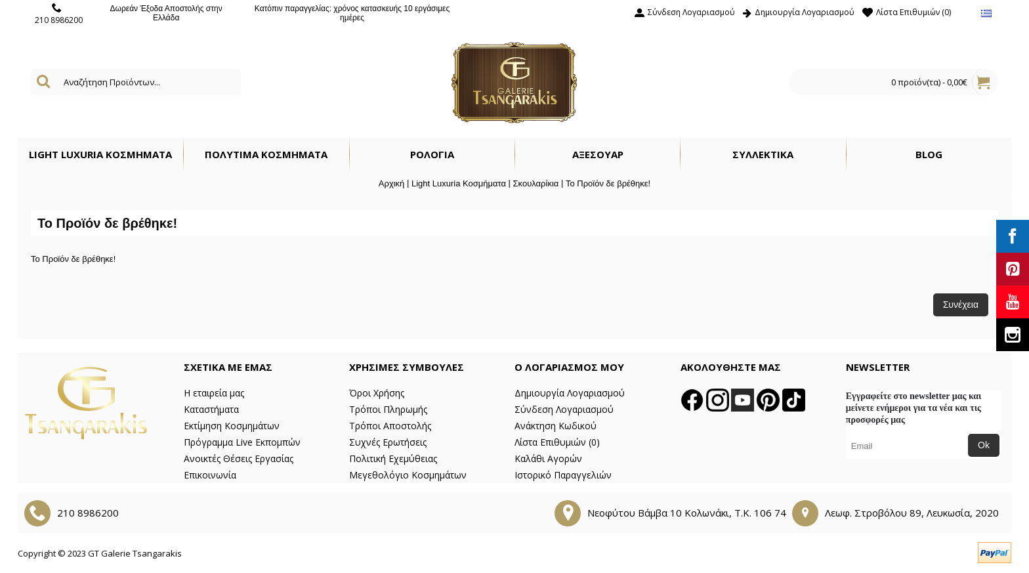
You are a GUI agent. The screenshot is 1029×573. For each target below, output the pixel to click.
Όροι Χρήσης (376, 393)
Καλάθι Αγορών (548, 458)
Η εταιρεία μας (214, 393)
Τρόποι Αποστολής (390, 425)
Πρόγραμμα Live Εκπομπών (242, 442)
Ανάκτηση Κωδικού (555, 425)
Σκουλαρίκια (536, 183)
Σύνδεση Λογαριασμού (564, 409)
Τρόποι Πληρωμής (388, 409)
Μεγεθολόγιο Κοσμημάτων (408, 475)
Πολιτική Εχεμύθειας (393, 458)
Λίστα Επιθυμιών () (557, 442)
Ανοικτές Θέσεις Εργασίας (238, 458)
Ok (984, 445)
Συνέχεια (960, 304)
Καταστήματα (211, 409)
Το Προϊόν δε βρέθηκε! (608, 183)
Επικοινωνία (210, 475)
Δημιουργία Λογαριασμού (569, 393)
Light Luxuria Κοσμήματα (458, 183)
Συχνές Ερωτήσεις (388, 442)
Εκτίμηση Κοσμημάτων (232, 425)
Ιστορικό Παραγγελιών (563, 475)
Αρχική (392, 183)
